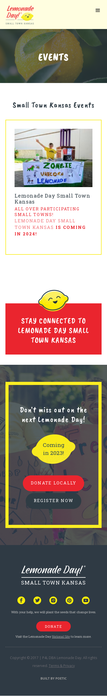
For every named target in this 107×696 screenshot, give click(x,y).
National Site (61, 636)
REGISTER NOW (53, 500)
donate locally (53, 483)
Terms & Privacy (62, 665)
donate (53, 626)
